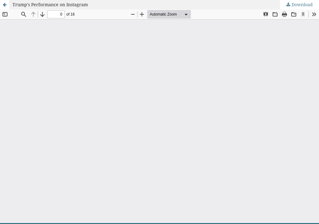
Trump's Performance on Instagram (50, 4)
